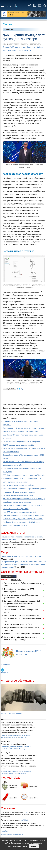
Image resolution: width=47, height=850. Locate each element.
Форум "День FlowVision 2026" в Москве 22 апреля (21, 557)
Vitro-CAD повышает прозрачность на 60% (19, 512)
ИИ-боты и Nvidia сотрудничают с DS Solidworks (21, 522)
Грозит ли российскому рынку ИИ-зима (18, 495)
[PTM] (2, 720)
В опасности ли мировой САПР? (15, 526)
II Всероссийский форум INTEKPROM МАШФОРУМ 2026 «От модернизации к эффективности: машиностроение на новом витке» (23, 564)
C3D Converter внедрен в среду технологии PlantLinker (24, 475)
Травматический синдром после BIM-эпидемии (21, 442)
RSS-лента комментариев (11, 714)
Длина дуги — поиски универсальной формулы (22, 634)
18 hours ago (23, 737)
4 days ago (22, 749)
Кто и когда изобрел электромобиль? (18, 624)
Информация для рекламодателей (12, 834)
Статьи (7, 24)
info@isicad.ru (25, 820)
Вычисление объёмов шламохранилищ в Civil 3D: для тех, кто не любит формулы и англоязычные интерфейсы (22, 603)
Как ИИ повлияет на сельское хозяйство (18, 485)
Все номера (5, 664)
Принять (33, 846)
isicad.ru (26, 812)
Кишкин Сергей (5, 741)
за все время (16, 580)
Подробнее (4, 831)
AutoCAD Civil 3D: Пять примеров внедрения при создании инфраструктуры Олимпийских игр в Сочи (23, 618)
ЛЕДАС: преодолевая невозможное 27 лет (19, 445)
